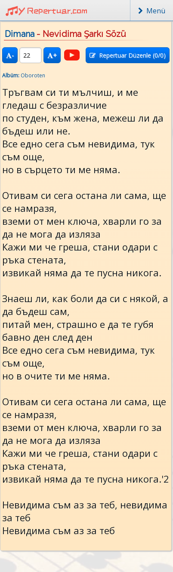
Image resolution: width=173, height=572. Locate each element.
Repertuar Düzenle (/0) (128, 55)
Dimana (19, 34)
